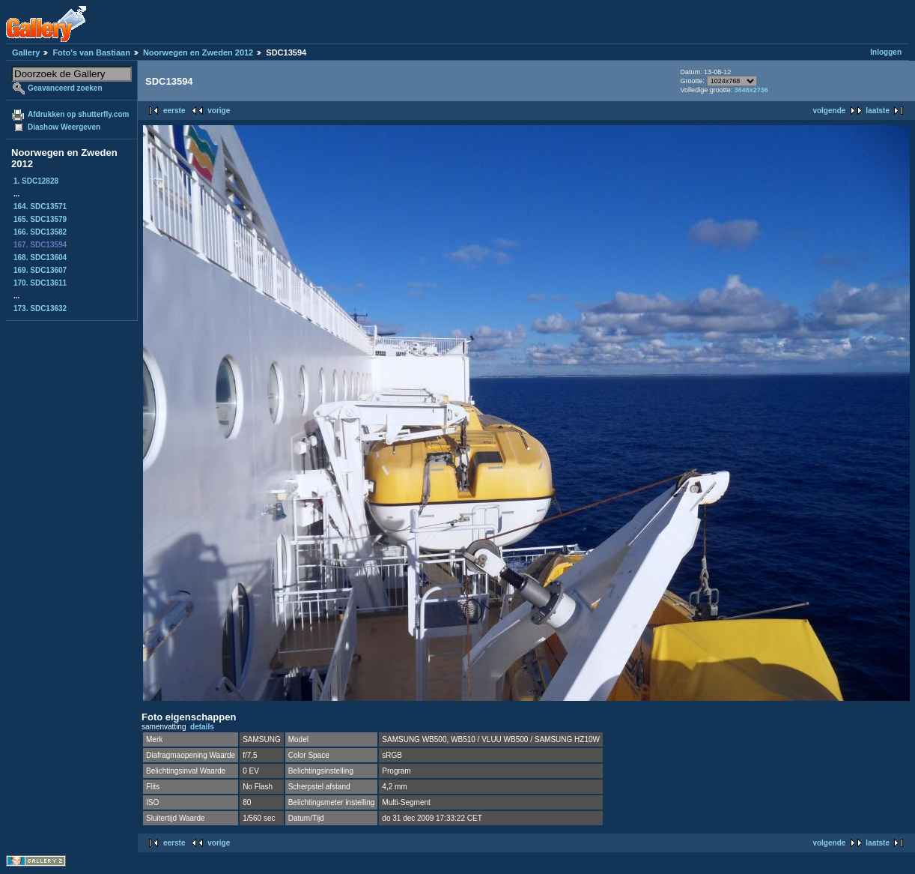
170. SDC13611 (40, 283)
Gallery (26, 52)
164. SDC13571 (40, 206)
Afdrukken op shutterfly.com (78, 114)
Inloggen (886, 52)
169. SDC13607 (40, 270)
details (202, 727)
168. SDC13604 (40, 257)
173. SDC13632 (40, 308)
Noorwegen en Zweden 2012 (198, 52)
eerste (174, 110)
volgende (828, 110)
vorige (218, 110)
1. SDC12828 (35, 181)
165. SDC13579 (40, 219)
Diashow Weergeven (64, 127)
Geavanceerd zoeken (65, 88)
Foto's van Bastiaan (91, 52)
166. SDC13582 (40, 232)
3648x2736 (751, 90)
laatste (878, 110)
